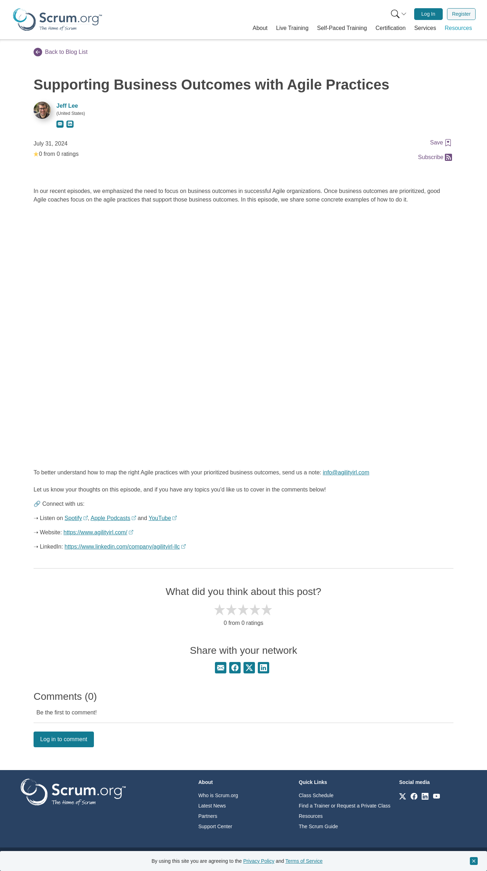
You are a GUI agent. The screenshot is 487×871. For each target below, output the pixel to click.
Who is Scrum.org (218, 795)
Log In (428, 14)
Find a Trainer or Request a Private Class (345, 806)
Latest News (212, 806)
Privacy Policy (258, 861)
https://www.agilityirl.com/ (95, 532)
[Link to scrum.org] (402, 796)
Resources (311, 816)
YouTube (160, 518)
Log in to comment (63, 739)
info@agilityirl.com (346, 472)
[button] (260, 28)
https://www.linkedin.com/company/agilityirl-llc (122, 547)
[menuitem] (398, 14)
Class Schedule (316, 795)
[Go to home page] (73, 792)
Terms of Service (303, 861)
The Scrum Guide (318, 826)
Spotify (73, 518)
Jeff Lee (67, 106)
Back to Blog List (60, 52)
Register (461, 14)
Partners (208, 816)
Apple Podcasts (110, 518)
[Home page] (57, 19)
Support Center (215, 826)
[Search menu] (399, 14)
